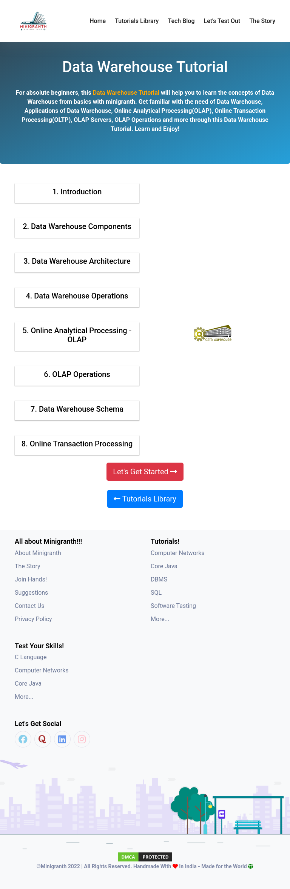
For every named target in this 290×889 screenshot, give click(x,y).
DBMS (159, 579)
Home (97, 21)
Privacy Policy (33, 619)
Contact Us (30, 605)
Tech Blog (181, 21)
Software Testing (173, 605)
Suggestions (31, 592)
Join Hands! (31, 579)
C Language (31, 657)
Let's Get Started (145, 471)
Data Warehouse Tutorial (127, 92)
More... (160, 619)
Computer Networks (178, 553)
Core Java (164, 566)
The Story (262, 21)
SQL (156, 592)
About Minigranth (38, 553)
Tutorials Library (145, 498)
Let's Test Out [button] (222, 21)
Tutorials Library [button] (137, 21)
